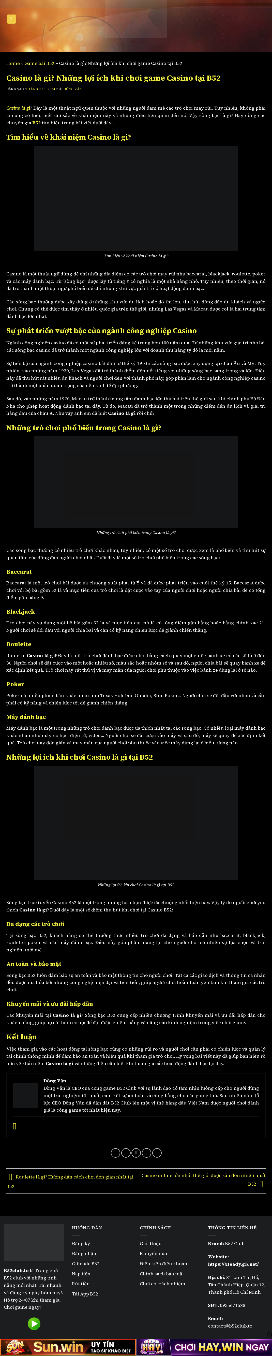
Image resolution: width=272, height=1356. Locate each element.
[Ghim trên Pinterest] (146, 1153)
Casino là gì (18, 108)
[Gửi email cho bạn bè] (136, 1153)
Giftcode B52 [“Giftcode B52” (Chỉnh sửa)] (86, 1263)
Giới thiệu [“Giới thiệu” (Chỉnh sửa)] (151, 1243)
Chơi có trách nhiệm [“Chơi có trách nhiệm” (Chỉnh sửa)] (162, 1283)
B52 (36, 123)
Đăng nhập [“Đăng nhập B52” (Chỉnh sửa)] (84, 1253)
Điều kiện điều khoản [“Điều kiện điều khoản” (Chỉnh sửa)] (163, 1263)
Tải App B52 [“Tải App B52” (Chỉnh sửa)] (85, 1294)
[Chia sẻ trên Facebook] (115, 1153)
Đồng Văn (73, 89)
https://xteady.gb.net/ (233, 1264)
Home (13, 63)
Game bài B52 (39, 63)
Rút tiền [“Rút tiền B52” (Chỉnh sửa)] (81, 1283)
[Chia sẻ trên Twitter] (126, 1153)
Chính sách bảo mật (162, 1274)
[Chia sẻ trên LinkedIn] (157, 1153)
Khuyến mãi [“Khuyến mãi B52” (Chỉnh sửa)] (153, 1253)
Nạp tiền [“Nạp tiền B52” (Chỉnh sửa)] (81, 1274)
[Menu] (11, 19)
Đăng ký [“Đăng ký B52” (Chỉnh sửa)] (81, 1243)
